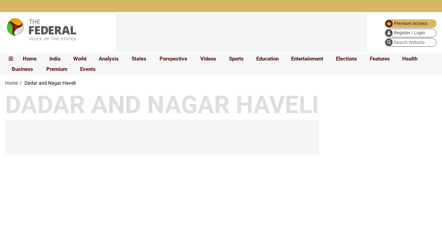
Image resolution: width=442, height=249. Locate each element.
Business (22, 69)
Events (88, 69)
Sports (236, 59)
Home (30, 59)
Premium (56, 69)
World (79, 59)
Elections (346, 59)
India (54, 59)
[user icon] (410, 33)
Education (267, 59)
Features (380, 59)
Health (409, 59)
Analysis (109, 59)
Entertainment (307, 59)
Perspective (173, 59)
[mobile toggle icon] (11, 59)
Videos (208, 59)
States (139, 59)
